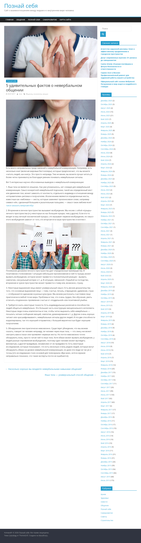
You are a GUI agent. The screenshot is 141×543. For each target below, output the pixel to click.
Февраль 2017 (106, 409)
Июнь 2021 (105, 234)
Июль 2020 (105, 268)
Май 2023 (105, 197)
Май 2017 (105, 398)
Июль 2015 (105, 480)
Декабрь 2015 (106, 462)
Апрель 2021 (106, 238)
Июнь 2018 (105, 350)
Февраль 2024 (106, 171)
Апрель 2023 (106, 201)
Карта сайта (65, 19)
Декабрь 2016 (106, 417)
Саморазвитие (50, 19)
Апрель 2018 (106, 357)
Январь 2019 (106, 324)
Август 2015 (105, 477)
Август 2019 (105, 302)
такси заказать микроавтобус (20, 205)
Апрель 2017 (106, 402)
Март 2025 (105, 127)
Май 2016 (105, 443)
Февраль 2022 (106, 216)
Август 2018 (105, 342)
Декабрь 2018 (106, 328)
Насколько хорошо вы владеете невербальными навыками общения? (43, 369)
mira (20, 94)
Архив (103, 494)
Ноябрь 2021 (106, 220)
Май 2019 (105, 309)
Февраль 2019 (106, 320)
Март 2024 (105, 167)
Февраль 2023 (106, 208)
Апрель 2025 (106, 123)
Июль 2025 (105, 112)
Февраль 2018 (106, 365)
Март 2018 (105, 361)
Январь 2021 (106, 246)
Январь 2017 (106, 413)
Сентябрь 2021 (107, 227)
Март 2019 (105, 316)
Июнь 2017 (105, 395)
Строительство (107, 520)
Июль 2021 (105, 231)
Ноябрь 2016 (106, 421)
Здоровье (105, 498)
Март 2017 (105, 406)
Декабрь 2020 (106, 249)
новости (104, 502)
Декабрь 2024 (106, 138)
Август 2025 (105, 108)
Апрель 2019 (106, 313)
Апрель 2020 (106, 279)
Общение (20, 19)
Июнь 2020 (105, 272)
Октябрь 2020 (106, 257)
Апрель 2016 (106, 447)
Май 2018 (105, 354)
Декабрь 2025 (106, 100)
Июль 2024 (105, 153)
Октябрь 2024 (106, 145)
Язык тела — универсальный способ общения (70, 374)
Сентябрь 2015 (107, 473)
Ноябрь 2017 (106, 376)
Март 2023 (105, 205)
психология (38, 94)
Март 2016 (105, 450)
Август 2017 (105, 387)
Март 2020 (105, 283)
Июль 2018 (105, 346)
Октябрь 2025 (106, 104)
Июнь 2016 (105, 439)
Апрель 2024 (106, 164)
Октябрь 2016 (106, 424)
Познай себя (21, 5)
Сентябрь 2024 (107, 149)
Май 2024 (105, 160)
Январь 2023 (106, 212)
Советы (104, 516)
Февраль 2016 (106, 454)
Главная (9, 19)
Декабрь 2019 (106, 290)
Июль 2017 (105, 391)
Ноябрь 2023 (106, 182)
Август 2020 (105, 264)
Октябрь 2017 (106, 380)
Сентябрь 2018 (107, 339)
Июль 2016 (105, 436)
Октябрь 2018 (106, 335)
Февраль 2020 (106, 287)
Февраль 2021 (106, 242)
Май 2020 (105, 275)
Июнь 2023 (105, 194)
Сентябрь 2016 (107, 428)
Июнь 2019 (105, 305)
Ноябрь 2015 (106, 465)
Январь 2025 (106, 134)
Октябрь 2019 (106, 298)
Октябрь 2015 (106, 469)
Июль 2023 (105, 190)
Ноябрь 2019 (106, 294)
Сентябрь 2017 (107, 383)
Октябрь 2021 (106, 223)
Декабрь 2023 (106, 179)
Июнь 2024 (105, 156)
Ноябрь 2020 (106, 253)
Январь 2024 (106, 175)
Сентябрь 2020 (107, 261)
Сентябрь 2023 (107, 186)
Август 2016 (105, 432)
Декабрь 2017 (106, 372)
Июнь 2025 (105, 115)
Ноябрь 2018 (106, 331)
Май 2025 (105, 119)
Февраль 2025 (106, 130)
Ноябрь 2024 (106, 141)
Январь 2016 (106, 458)
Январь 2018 (106, 369)
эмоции (45, 94)
